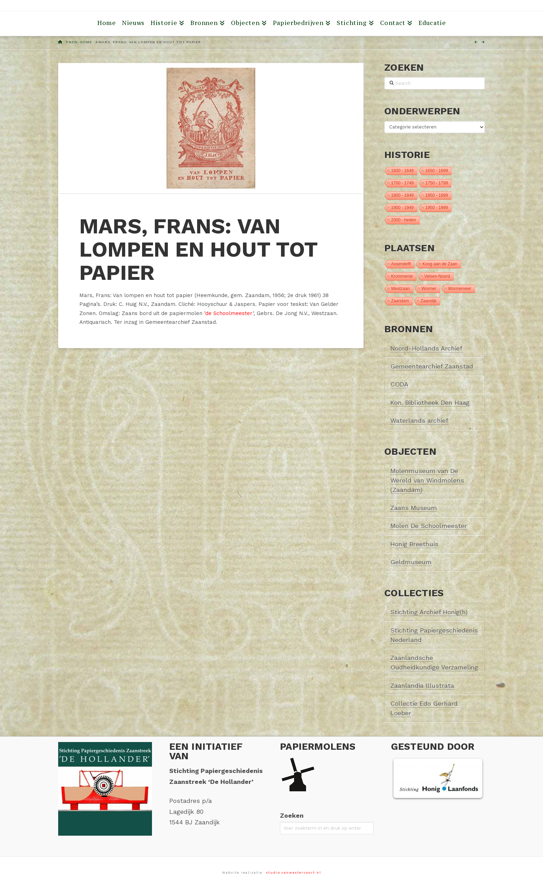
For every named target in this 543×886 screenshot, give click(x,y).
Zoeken (292, 815)
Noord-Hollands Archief (426, 348)
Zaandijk (429, 301)
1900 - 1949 (402, 207)
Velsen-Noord (437, 276)
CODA (399, 384)
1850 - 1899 (436, 195)
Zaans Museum (413, 507)
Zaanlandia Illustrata (422, 685)
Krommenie (402, 276)
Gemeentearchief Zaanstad (431, 366)
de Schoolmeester (229, 313)
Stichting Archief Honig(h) (429, 612)
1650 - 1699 (436, 170)
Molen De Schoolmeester (428, 525)
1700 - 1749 (402, 183)
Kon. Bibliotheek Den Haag (430, 402)
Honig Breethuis (414, 544)
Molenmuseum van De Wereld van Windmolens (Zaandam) (427, 480)
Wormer (428, 288)
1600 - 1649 (402, 170)
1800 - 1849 (402, 195)
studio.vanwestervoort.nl (293, 872)
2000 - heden (403, 220)
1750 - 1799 (436, 183)
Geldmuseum (411, 562)
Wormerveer (459, 288)
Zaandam (400, 301)
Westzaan (400, 288)
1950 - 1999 (436, 207)
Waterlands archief (419, 420)
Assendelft (401, 264)
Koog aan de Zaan (439, 264)
